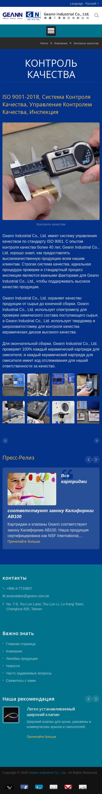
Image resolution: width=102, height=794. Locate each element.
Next (96, 459)
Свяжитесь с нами (21, 681)
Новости (13, 666)
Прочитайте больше (24, 541)
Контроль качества (86, 43)
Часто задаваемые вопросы (29, 673)
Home (44, 43)
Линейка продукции (22, 659)
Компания (60, 43)
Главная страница (21, 644)
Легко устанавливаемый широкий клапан (51, 711)
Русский (90, 3)
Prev (88, 459)
